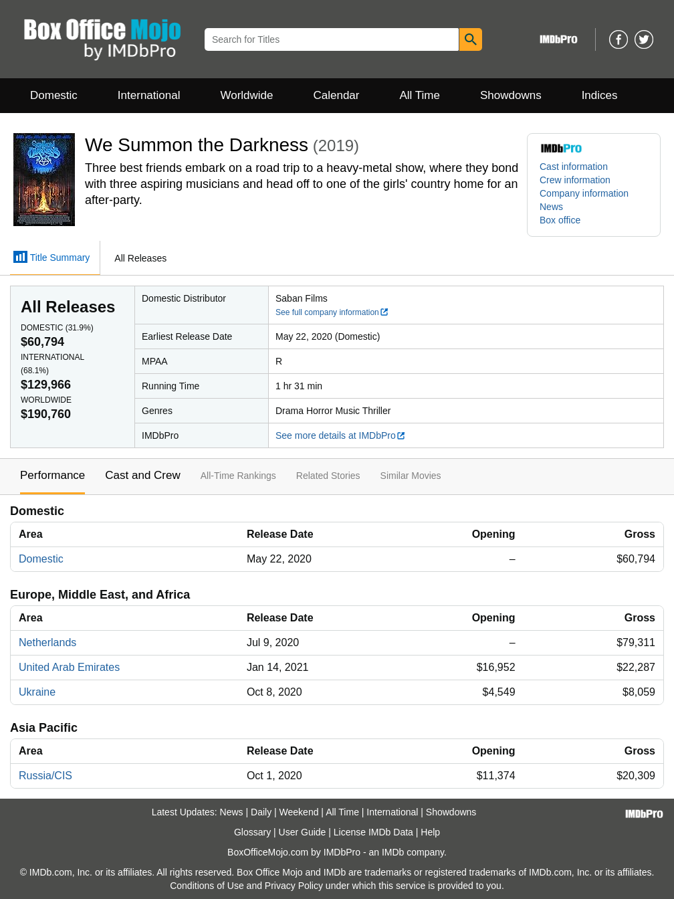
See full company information (332, 312)
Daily (261, 812)
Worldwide (246, 95)
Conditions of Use (207, 885)
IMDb (393, 852)
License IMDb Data (373, 832)
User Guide (302, 832)
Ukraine (37, 692)
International (149, 95)
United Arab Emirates (69, 667)
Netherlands (47, 642)
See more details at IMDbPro (340, 435)
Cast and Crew (142, 475)
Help (430, 832)
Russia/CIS (45, 775)
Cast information (574, 166)
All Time (420, 95)
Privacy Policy (294, 885)
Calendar (337, 95)
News (551, 206)
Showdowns (511, 95)
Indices (600, 95)
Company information (584, 193)
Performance (52, 475)
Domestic (54, 95)
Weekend (299, 812)
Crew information (575, 180)
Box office (560, 220)
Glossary (252, 832)
